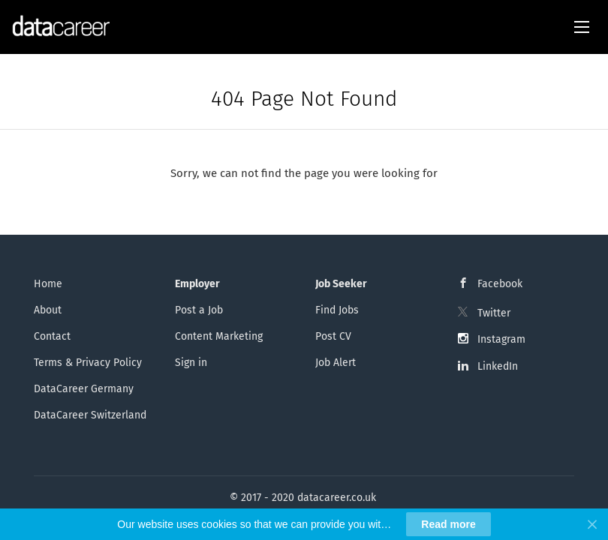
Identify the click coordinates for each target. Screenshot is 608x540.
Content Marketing (219, 336)
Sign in (191, 362)
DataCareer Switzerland (90, 415)
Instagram (501, 339)
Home (48, 284)
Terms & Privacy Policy (88, 362)
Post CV (333, 336)
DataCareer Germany (84, 388)
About (48, 310)
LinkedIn (497, 366)
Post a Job (199, 310)
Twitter (493, 313)
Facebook (499, 284)
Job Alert (335, 362)
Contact (52, 336)
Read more (448, 524)
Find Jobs (337, 310)
